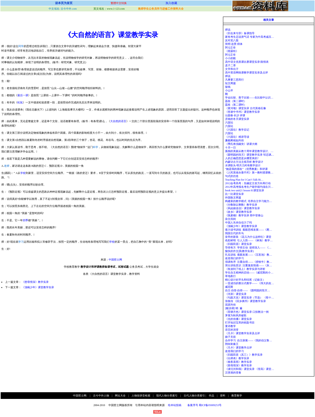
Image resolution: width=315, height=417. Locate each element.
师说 (227, 29)
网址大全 (120, 395)
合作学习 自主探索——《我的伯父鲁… (248, 340)
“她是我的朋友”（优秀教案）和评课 (246, 169)
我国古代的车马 (234, 233)
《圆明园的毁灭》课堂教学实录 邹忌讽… (249, 154)
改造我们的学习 (234, 258)
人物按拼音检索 (141, 395)
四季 (25, 220)
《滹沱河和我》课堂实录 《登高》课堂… (249, 369)
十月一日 (230, 147)
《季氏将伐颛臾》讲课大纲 (241, 144)
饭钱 (227, 86)
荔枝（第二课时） (236, 101)
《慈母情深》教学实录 (35, 282)
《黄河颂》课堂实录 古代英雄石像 (245, 108)
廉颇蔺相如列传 (234, 140)
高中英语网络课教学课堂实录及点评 (246, 72)
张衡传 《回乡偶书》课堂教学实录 (245, 301)
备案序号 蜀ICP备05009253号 (204, 405)
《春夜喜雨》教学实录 (238, 361)
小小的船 (230, 58)
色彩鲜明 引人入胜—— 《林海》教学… (249, 240)
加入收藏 (171, 3)
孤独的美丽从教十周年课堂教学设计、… (249, 151)
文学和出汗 (231, 69)
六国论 (229, 122)
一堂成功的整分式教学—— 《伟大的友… (249, 283)
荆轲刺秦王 (231, 344)
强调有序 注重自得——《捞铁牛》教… (248, 261)
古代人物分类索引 (194, 395)
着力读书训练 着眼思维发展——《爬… (248, 229)
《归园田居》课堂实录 (238, 244)
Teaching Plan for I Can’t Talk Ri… (244, 179)
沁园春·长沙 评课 (235, 115)
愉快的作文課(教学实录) (239, 251)
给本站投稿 (174, 405)
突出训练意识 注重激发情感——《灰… (248, 265)
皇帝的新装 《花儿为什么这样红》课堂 (248, 236)
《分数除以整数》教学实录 (241, 204)
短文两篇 (230, 83)
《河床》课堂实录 (236, 294)
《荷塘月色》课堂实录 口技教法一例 (247, 311)
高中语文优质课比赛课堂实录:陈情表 (247, 61)
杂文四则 (230, 219)
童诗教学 (230, 326)
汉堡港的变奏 (233, 372)
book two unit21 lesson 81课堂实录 (244, 190)
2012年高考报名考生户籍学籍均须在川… (249, 186)
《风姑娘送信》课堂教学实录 (242, 208)
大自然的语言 (118, 121)
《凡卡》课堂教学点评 (238, 347)
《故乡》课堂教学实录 (238, 211)
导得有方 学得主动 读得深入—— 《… (248, 247)
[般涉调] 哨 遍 (233, 308)
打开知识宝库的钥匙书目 (240, 322)
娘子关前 (230, 336)
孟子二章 (230, 65)
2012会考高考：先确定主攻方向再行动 (248, 183)
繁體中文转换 (119, 3)
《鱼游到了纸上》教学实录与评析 (245, 269)
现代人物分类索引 (167, 395)
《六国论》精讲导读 (237, 136)
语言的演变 (231, 329)
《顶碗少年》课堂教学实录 (38, 287)
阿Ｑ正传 (230, 47)
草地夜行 (230, 276)
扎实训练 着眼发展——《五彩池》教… (248, 254)
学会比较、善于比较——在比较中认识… (249, 97)
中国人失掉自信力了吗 (238, 222)
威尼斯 (229, 286)
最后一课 (22, 95)
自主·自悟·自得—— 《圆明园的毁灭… (247, 290)
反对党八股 (231, 40)
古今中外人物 (101, 395)
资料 (222, 395)
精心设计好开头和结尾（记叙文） (245, 279)
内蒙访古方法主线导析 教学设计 (244, 161)
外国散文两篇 (233, 197)
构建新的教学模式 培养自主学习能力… (248, 201)
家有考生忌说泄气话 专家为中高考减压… (249, 36)
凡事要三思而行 (234, 79)
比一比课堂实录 (234, 194)
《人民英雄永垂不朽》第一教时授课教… (249, 172)
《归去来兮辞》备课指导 (240, 33)
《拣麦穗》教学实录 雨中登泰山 (244, 215)
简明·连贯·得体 (233, 44)
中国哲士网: (80, 395)
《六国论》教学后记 (237, 129)
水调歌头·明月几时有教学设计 (243, 165)
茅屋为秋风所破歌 (236, 315)
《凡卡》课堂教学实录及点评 (242, 333)
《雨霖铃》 (231, 51)
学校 (23, 173)
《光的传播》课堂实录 (238, 319)
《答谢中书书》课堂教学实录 (242, 111)
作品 (211, 395)
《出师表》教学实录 (237, 358)
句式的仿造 (231, 176)
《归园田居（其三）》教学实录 (244, 354)
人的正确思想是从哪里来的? (241, 158)
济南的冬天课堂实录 (237, 119)
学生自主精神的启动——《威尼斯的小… (249, 272)
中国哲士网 (115, 259)
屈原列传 (230, 304)
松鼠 (20, 102)
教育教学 (236, 395)
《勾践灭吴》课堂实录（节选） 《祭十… (249, 297)
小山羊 (229, 90)
